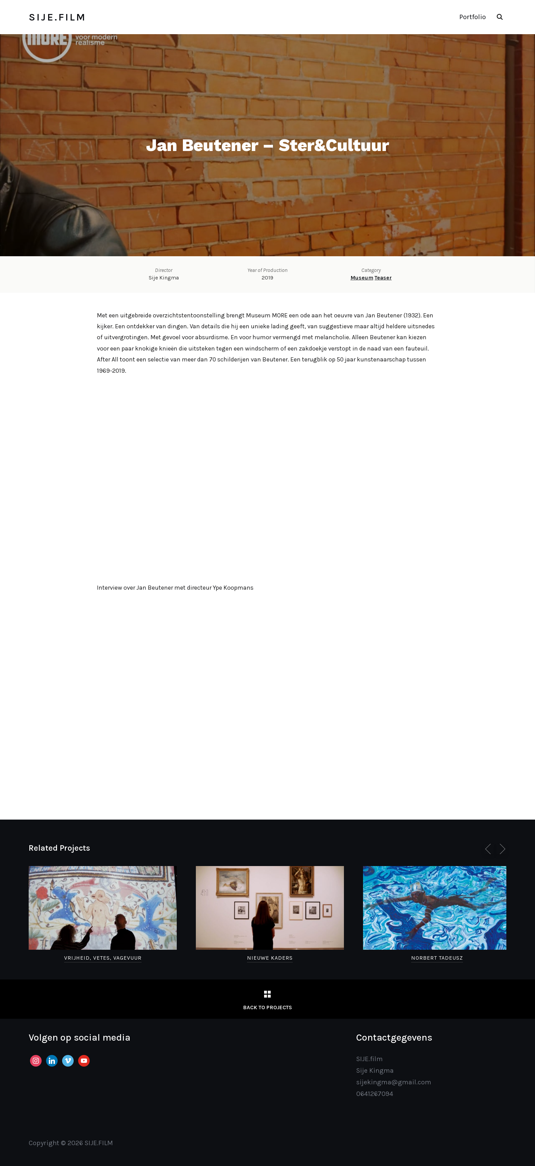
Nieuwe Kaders (270, 958)
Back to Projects (267, 1007)
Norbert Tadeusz (437, 958)
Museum (361, 277)
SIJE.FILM (57, 17)
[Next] (501, 849)
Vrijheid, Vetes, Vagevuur (103, 958)
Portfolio (472, 17)
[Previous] (489, 849)
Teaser (383, 277)
